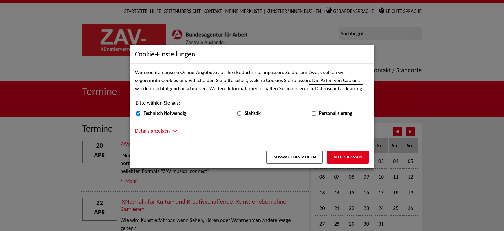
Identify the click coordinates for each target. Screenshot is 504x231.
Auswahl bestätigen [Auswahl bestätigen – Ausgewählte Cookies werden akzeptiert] (294, 157)
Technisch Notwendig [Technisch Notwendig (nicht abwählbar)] (165, 113)
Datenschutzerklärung (338, 88)
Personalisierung (335, 113)
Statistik (253, 113)
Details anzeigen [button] (152, 130)
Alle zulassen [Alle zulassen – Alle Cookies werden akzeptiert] (347, 157)
